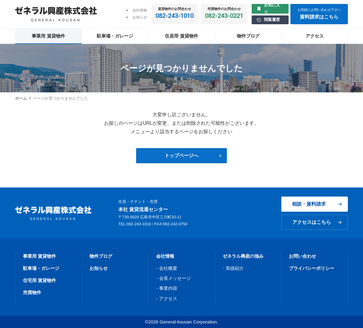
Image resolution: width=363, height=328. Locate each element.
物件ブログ (101, 256)
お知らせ (139, 17)
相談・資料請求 (317, 204)
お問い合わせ (302, 256)
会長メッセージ (175, 278)
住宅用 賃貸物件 (39, 280)
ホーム (21, 98)
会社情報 (139, 10)
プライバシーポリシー (311, 268)
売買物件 (32, 292)
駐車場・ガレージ (41, 268)
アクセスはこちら (317, 222)
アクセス (168, 298)
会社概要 (168, 268)
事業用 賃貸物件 (39, 256)
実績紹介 (235, 268)
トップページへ (181, 155)
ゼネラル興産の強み (243, 256)
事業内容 (168, 288)
